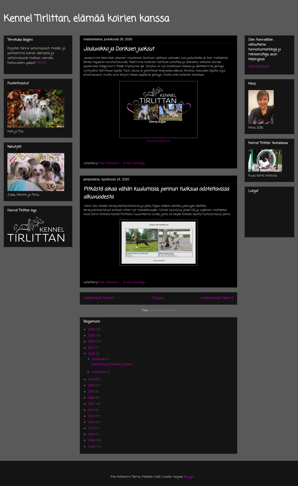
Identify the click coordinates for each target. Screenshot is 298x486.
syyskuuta (99, 372)
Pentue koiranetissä (158, 141)
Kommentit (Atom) (162, 310)
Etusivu (157, 298)
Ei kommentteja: (134, 163)
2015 (91, 404)
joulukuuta (99, 359)
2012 (91, 422)
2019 (91, 379)
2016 (91, 398)
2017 (91, 392)
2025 (92, 329)
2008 (92, 447)
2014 (91, 410)
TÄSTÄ (41, 63)
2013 (91, 416)
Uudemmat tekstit (98, 298)
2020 (92, 354)
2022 (92, 341)
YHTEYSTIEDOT (259, 67)
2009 (92, 440)
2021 (91, 348)
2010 (91, 434)
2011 (91, 428)
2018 (91, 385)
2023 (92, 335)
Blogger (189, 477)
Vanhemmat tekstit (217, 298)
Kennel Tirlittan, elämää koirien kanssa (86, 19)
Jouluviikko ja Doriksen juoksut (118, 49)
